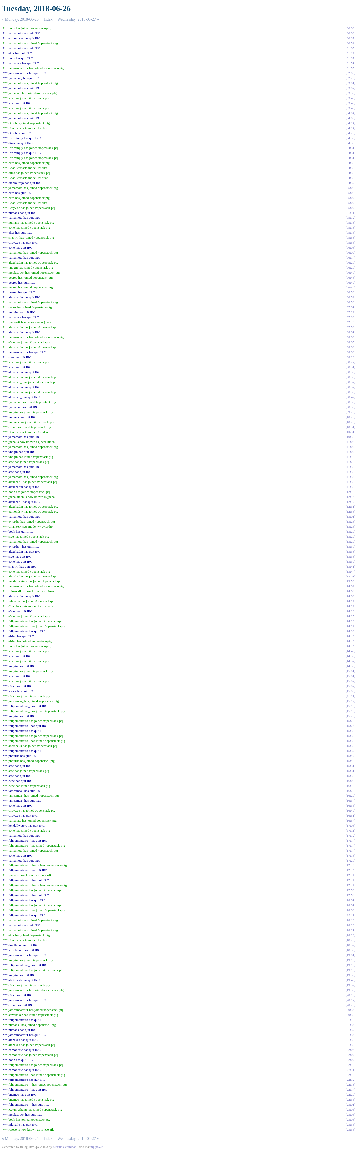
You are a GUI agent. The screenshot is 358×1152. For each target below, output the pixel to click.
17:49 (350, 875)
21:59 (350, 1045)
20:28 (350, 1005)
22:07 (350, 1055)
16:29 (350, 795)
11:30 (350, 467)
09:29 (350, 412)
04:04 (350, 113)
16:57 (350, 820)
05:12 (350, 217)
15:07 (350, 681)
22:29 (350, 1094)
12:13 (350, 492)
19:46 (350, 980)
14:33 (350, 631)
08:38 (350, 392)
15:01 (350, 671)
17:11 (350, 830)
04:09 (350, 118)
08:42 (350, 397)
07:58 (350, 327)
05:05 (350, 188)
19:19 (350, 970)
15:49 (350, 761)
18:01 (350, 900)
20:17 (350, 1000)
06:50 (350, 292)
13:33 (350, 551)
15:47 (350, 756)
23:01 (350, 1104)
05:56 (350, 242)
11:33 (350, 477)
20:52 (350, 1015)
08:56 (350, 402)
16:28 (350, 790)
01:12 (350, 53)
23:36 (350, 1124)
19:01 (350, 955)
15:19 (350, 706)
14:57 (350, 661)
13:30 (350, 546)
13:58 (350, 581)
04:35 (350, 173)
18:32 (350, 945)
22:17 (350, 1089)
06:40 (350, 272)
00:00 (350, 28)
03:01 (350, 83)
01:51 (350, 63)
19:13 (350, 960)
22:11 (350, 1070)
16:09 (350, 781)
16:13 (350, 786)
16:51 (350, 815)
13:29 (350, 531)
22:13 (350, 1084)
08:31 (350, 367)
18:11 (350, 915)
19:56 (350, 990)
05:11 (350, 213)
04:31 (350, 148)
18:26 (350, 935)
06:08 (350, 247)
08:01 (350, 332)
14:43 (350, 651)
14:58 (350, 666)
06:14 (350, 257)
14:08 (350, 596)
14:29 (350, 626)
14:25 (350, 616)
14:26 (350, 621)
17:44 (350, 865)
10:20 (350, 417)
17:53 (350, 890)
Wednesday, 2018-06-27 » (78, 19)
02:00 (350, 73)
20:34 (350, 1010)
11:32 (350, 472)
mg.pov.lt (96, 1147)
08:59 (350, 407)
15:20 (350, 716)
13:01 (350, 516)
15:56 (350, 776)
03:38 (350, 93)
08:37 (350, 382)
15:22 (350, 721)
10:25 (350, 422)
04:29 (350, 133)
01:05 (350, 48)
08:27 (350, 362)
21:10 (350, 1020)
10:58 (350, 437)
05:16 (350, 232)
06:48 (350, 277)
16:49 (350, 810)
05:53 (350, 237)
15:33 (350, 741)
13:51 (350, 576)
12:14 (350, 497)
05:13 (350, 222)
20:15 (350, 995)
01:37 (350, 58)
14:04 (350, 591)
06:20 (350, 262)
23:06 (350, 1114)
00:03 (350, 33)
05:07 (350, 198)
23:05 (350, 1109)
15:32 (350, 731)
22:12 (350, 1075)
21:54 (350, 1035)
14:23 (350, 611)
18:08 (350, 910)
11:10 (350, 457)
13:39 (350, 561)
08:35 (350, 372)
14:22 (350, 601)
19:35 (350, 975)
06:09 (350, 252)
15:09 (350, 691)
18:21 (350, 930)
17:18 (350, 855)
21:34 (350, 1025)
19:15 (350, 965)
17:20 (350, 860)
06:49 (350, 282)
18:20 (350, 925)
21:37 (350, 1030)
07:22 (350, 312)
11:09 (350, 452)
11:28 (350, 462)
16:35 (350, 805)
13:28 (350, 521)
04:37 (350, 183)
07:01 (350, 307)
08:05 (350, 342)
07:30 (350, 317)
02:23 (350, 78)
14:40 (350, 636)
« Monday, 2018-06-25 (20, 19)
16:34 (350, 800)
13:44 (350, 571)
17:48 (350, 870)
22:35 (350, 1099)
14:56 (350, 656)
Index (48, 19)
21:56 (350, 1040)
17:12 (350, 835)
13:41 (350, 566)
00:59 (350, 43)
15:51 (350, 766)
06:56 (350, 302)
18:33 (350, 950)
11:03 (350, 442)
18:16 (350, 920)
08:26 (350, 357)
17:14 (350, 840)
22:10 (350, 1065)
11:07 (350, 447)
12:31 (350, 506)
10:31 (350, 427)
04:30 (350, 138)
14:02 (350, 586)
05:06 (350, 193)
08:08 (350, 347)
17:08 (350, 825)
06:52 (350, 297)
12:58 (350, 511)
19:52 (350, 985)
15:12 (350, 701)
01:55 (350, 68)
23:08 (350, 1119)
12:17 (350, 502)
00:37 (350, 38)
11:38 (350, 482)
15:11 (350, 696)
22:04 (350, 1050)
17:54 (350, 895)
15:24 (350, 726)
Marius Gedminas (64, 1147)
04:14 (350, 123)
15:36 (350, 746)
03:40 (350, 98)
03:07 (350, 88)
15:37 (350, 751)
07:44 (350, 322)
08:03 (350, 337)
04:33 (350, 163)
